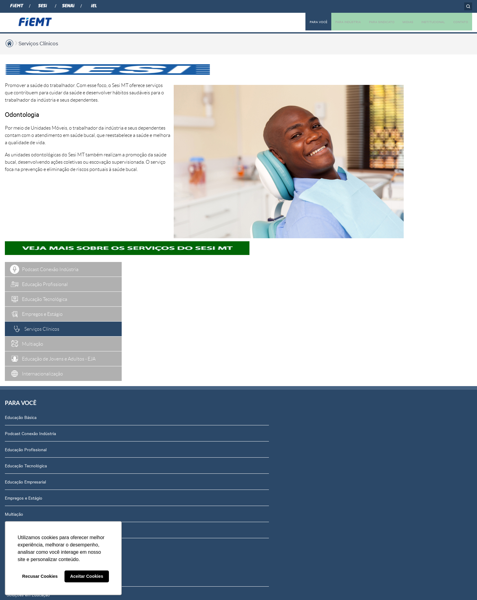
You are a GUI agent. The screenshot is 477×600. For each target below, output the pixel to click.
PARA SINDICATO (370, 21)
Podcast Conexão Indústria (30, 232)
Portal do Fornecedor (384, 361)
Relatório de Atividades (296, 264)
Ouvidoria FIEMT (379, 393)
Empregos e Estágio (23, 297)
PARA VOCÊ (299, 21)
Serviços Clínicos (38, 43)
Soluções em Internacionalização (127, 264)
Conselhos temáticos (383, 297)
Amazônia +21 (110, 313)
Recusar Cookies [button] (40, 576)
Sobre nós (373, 216)
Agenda (371, 329)
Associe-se (196, 232)
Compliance (374, 264)
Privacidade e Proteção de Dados (395, 426)
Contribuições (110, 329)
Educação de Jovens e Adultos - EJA (40, 329)
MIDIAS (400, 21)
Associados (197, 216)
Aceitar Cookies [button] (86, 576)
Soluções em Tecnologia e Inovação (130, 216)
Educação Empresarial (25, 280)
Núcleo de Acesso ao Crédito (124, 345)
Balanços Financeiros (383, 409)
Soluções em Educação (119, 232)
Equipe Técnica (378, 313)
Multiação (14, 313)
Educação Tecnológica (26, 264)
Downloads (374, 442)
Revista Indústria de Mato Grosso (306, 248)
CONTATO (459, 21)
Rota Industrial (111, 297)
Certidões (372, 458)
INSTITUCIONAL (428, 21)
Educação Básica (21, 216)
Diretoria (372, 232)
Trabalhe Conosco (381, 345)
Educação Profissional (26, 248)
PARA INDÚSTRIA (332, 21)
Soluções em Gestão (116, 248)
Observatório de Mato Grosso (125, 280)
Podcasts (283, 216)
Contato (371, 377)
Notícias (282, 232)
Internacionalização (23, 345)
